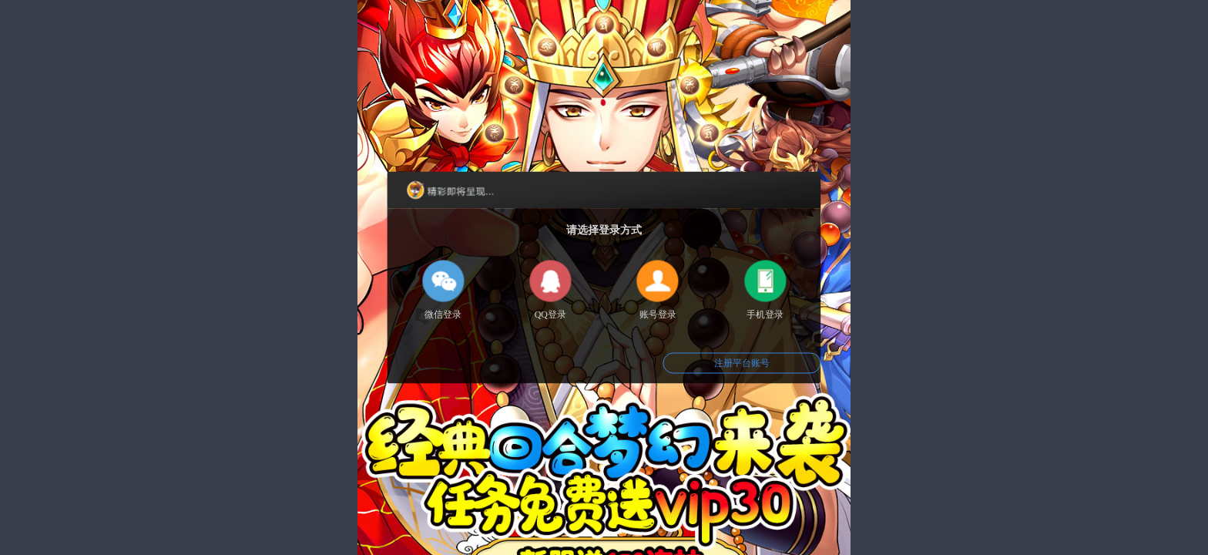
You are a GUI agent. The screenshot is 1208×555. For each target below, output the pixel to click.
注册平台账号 (742, 363)
